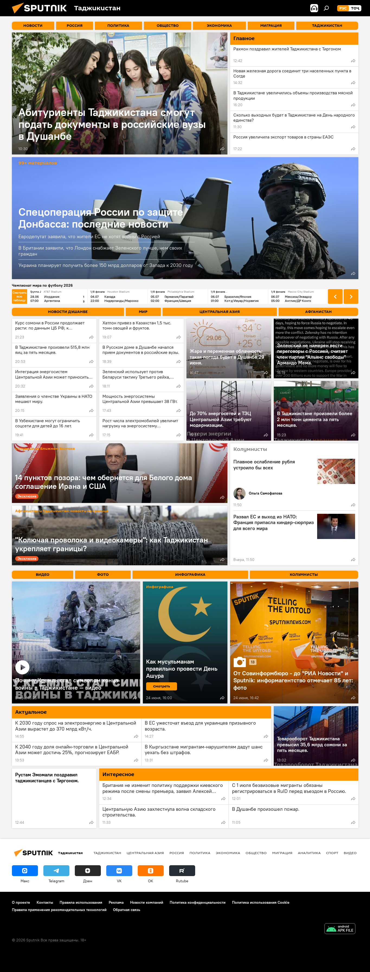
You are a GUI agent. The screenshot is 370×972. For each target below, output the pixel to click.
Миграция (282, 852)
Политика (199, 852)
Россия (176, 852)
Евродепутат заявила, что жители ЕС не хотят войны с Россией (89, 236)
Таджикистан (107, 852)
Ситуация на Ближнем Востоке (45, 449)
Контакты (45, 902)
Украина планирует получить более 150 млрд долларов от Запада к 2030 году (105, 265)
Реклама (116, 902)
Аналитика (309, 852)
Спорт (332, 852)
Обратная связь (126, 909)
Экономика (228, 852)
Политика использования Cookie (260, 902)
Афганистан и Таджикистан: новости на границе (61, 511)
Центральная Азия (145, 852)
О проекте (21, 902)
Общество (256, 852)
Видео (350, 852)
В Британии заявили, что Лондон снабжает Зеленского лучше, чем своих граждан (100, 251)
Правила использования (81, 902)
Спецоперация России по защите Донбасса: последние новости (100, 218)
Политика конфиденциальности (198, 902)
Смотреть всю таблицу (19, 296)
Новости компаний (146, 902)
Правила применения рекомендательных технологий (59, 909)
